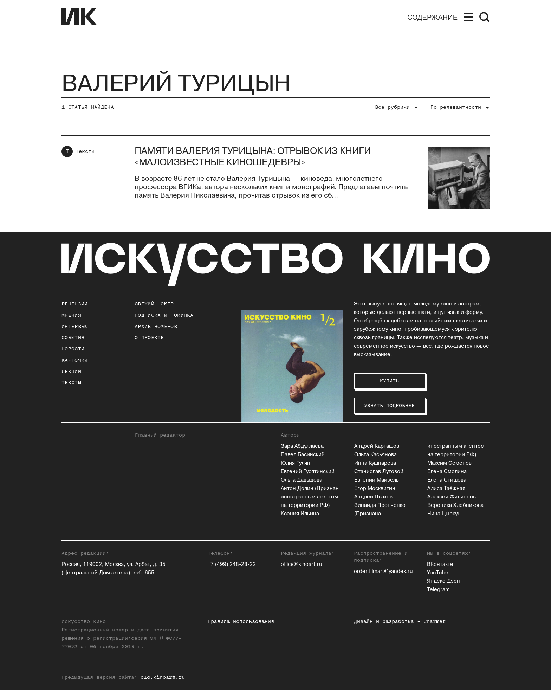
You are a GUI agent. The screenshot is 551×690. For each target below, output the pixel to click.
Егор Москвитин (374, 488)
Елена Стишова (446, 480)
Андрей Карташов (376, 446)
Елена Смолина (447, 471)
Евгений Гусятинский (308, 471)
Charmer (434, 621)
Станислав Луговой (378, 471)
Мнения (71, 315)
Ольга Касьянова (375, 454)
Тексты (85, 151)
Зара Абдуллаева (302, 446)
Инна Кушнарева (375, 463)
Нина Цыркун (444, 513)
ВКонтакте (440, 564)
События (72, 337)
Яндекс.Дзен (443, 581)
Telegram (438, 589)
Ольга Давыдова (301, 480)
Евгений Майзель (376, 480)
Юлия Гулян (295, 463)
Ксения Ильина (300, 513)
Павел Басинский (303, 454)
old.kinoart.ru (163, 677)
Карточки (74, 360)
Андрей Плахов (373, 497)
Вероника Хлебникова (455, 505)
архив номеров (156, 326)
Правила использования (241, 621)
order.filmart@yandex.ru (383, 571)
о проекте (149, 337)
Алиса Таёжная (446, 488)
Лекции (71, 371)
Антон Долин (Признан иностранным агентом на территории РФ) (310, 497)
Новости (72, 349)
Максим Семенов (449, 463)
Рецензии (74, 304)
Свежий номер (154, 304)
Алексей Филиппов (451, 497)
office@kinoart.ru (301, 564)
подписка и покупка (164, 315)
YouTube (437, 572)
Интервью (74, 326)
